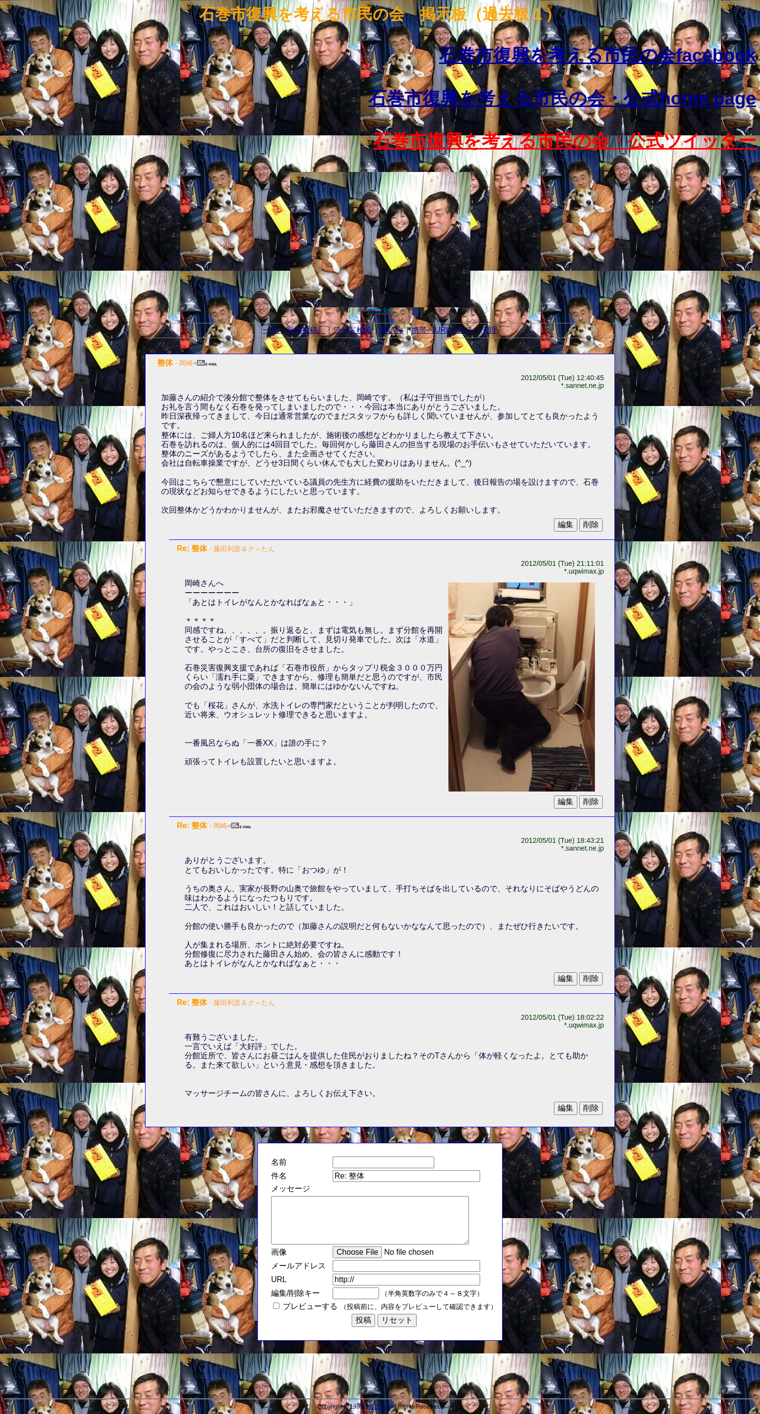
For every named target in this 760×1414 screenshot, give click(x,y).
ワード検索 (352, 330)
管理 (489, 330)
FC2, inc (377, 1406)
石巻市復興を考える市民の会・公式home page (562, 98)
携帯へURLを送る (442, 330)
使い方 (391, 330)
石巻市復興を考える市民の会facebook (597, 55)
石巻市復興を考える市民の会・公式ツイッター (564, 140)
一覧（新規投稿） (294, 330)
